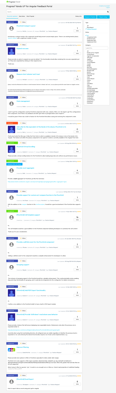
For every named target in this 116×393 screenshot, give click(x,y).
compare (24, 204)
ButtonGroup (90, 74)
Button (89, 72)
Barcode (89, 67)
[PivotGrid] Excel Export (25, 379)
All (87, 26)
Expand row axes (22, 48)
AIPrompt (89, 57)
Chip (88, 85)
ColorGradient (91, 93)
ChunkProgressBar (92, 88)
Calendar (89, 75)
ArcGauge (90, 61)
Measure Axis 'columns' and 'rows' (28, 74)
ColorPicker (90, 96)
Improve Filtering (23, 347)
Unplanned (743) (91, 42)
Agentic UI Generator (93, 56)
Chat (88, 82)
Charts (89, 80)
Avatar (89, 64)
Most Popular (30, 16)
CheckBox (90, 83)
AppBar (89, 59)
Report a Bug (103, 17)
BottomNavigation (92, 69)
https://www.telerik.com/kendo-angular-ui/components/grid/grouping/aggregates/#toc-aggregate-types (37, 182)
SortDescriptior (40, 204)
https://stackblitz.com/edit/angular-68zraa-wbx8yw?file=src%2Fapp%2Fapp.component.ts (33, 338)
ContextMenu (91, 100)
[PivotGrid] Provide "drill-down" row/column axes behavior (37, 314)
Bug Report (90, 27)
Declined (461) (91, 38)
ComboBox (90, 98)
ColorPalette (90, 95)
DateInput (90, 103)
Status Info (78, 16)
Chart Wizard (90, 78)
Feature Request (92, 29)
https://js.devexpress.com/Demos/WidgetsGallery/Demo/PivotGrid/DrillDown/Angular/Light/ (34, 330)
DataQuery (90, 101)
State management (23, 101)
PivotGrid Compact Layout (26, 26)
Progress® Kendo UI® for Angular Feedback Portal (29, 6)
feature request (12, 38)
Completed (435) (92, 37)
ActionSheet (90, 54)
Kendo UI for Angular (93, 52)
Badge (89, 65)
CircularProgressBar (92, 91)
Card (88, 77)
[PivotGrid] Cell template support (28, 215)
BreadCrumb (90, 70)
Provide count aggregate (25, 168)
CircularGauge (91, 90)
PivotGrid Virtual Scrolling (26, 147)
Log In (108, 7)
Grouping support (23, 265)
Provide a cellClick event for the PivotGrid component (35, 242)
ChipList (89, 87)
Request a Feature (90, 17)
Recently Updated (12, 16)
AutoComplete (91, 62)
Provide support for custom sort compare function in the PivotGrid (40, 195)
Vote (77, 31)
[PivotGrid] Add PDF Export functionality (31, 290)
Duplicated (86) (91, 40)
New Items (22, 16)
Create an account (104, 6)
